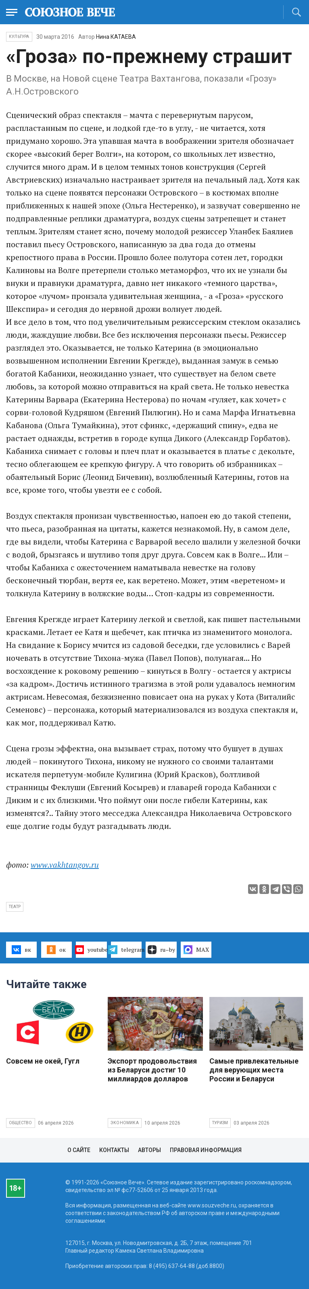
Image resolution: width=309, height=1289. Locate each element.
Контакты (114, 1150)
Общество (20, 1123)
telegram (126, 949)
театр (15, 906)
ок (56, 949)
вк (21, 949)
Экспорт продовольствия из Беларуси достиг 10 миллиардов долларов (152, 1070)
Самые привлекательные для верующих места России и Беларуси (254, 1070)
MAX (196, 949)
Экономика (125, 1123)
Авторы (149, 1150)
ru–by (161, 949)
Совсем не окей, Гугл (42, 1061)
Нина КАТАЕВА (116, 37)
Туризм (220, 1123)
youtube (91, 949)
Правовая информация (206, 1150)
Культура (19, 36)
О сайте (78, 1150)
